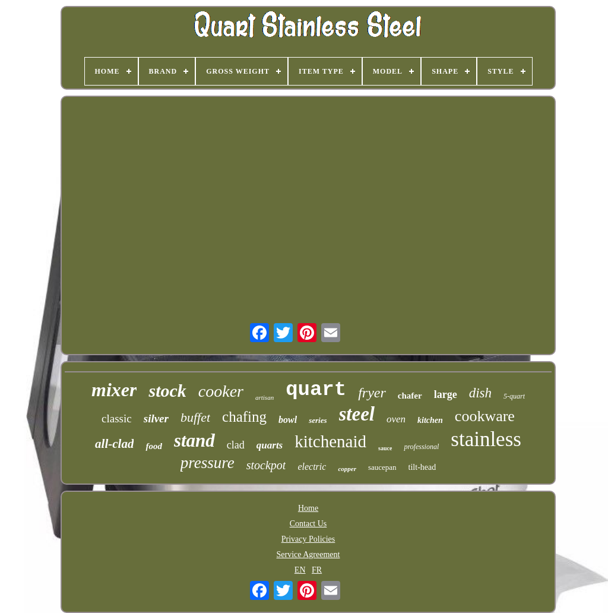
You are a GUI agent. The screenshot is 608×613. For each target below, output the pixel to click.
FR (317, 569)
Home (308, 508)
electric (311, 467)
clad (236, 445)
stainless (486, 439)
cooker (220, 391)
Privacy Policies (308, 539)
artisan (264, 397)
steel (357, 414)
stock (167, 390)
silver (156, 418)
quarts (269, 445)
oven (396, 419)
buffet (195, 417)
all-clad (114, 444)
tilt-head (422, 467)
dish (480, 393)
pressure (207, 463)
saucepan (382, 467)
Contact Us (308, 523)
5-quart (514, 396)
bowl (287, 420)
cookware (485, 416)
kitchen (430, 420)
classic (117, 418)
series (318, 420)
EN (300, 569)
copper (347, 468)
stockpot (266, 465)
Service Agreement (308, 554)
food (153, 446)
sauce (385, 448)
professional (421, 447)
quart (316, 389)
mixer (114, 389)
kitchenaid (330, 441)
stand (194, 440)
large (445, 394)
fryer (372, 392)
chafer (410, 395)
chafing (244, 417)
